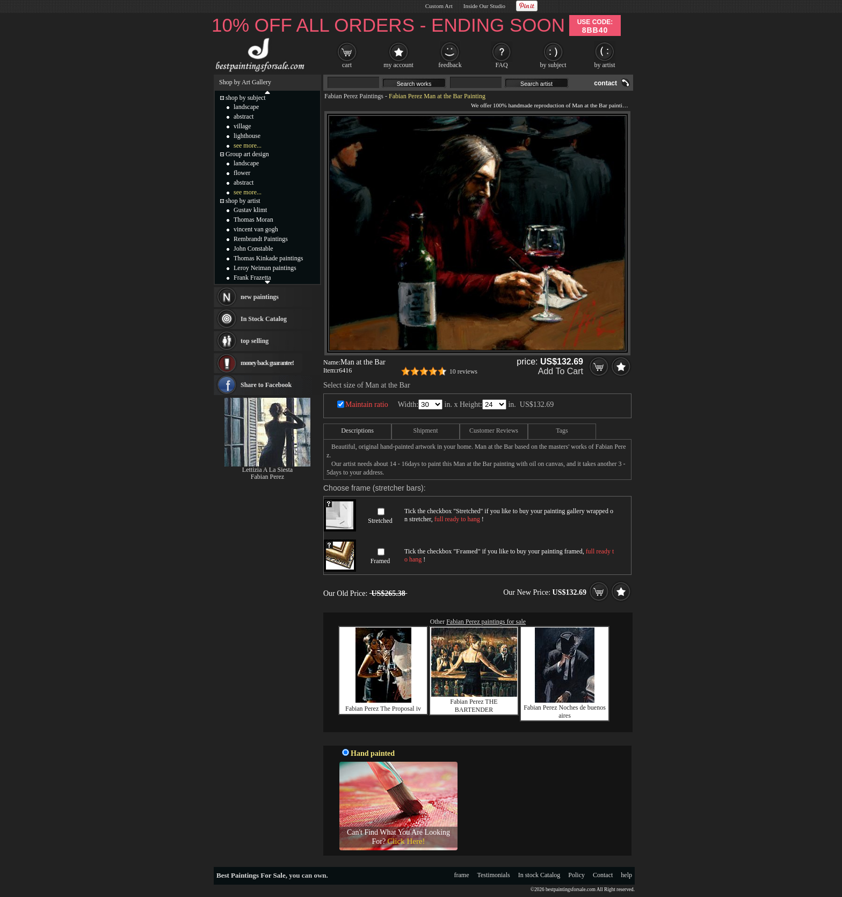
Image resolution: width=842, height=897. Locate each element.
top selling (254, 341)
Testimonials (493, 875)
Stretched (380, 520)
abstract (243, 116)
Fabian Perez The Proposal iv (383, 708)
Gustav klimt (250, 210)
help (626, 875)
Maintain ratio (366, 404)
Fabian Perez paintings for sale (486, 621)
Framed (380, 561)
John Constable (253, 248)
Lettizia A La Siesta (267, 469)
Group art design (247, 154)
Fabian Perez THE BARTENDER (473, 705)
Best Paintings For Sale (251, 875)
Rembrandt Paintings (261, 239)
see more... (248, 145)
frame (461, 875)
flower (242, 173)
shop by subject (246, 97)
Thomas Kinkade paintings (268, 258)
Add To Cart (560, 371)
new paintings (260, 297)
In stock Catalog (539, 875)
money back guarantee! (267, 363)
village (242, 126)
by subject (553, 65)
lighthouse (247, 136)
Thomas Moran (253, 219)
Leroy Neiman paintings (265, 268)
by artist (604, 65)
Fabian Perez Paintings (353, 96)
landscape (246, 107)
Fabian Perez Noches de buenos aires (565, 711)
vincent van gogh (256, 229)
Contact (603, 875)
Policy (576, 875)
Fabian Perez (267, 476)
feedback (449, 65)
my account (398, 65)
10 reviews (463, 371)
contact (605, 83)
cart (347, 65)
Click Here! (406, 841)
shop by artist (243, 201)
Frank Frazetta (252, 277)
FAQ (501, 65)
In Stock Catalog (264, 319)
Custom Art (439, 6)
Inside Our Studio (484, 6)
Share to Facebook (266, 385)
